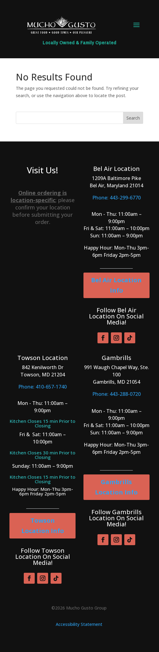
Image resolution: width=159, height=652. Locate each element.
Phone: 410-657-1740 (42, 386)
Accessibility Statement (79, 624)
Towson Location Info (42, 525)
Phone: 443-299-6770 (116, 197)
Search (133, 118)
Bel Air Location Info (116, 285)
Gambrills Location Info (116, 487)
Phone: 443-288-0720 (116, 394)
